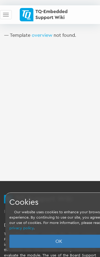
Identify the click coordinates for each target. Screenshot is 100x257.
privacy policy (21, 228)
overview (42, 35)
